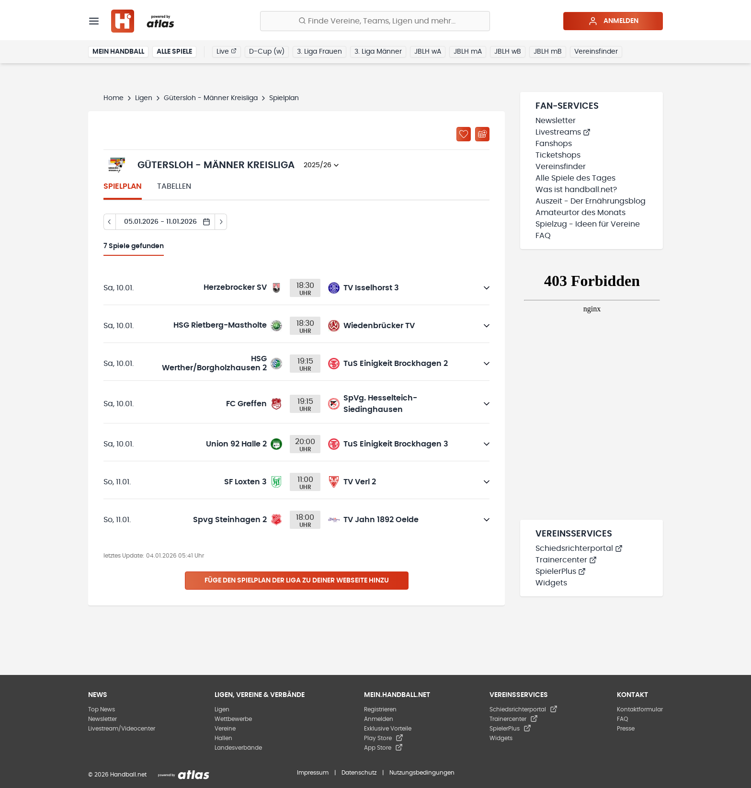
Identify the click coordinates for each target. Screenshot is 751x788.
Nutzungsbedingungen (422, 773)
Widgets (551, 583)
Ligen (143, 98)
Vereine (225, 728)
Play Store (383, 738)
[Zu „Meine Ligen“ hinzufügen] (463, 134)
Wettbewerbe (233, 719)
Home (113, 98)
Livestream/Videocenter (121, 728)
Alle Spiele (174, 51)
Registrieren (380, 709)
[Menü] (93, 21)
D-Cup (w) (266, 51)
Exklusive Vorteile (387, 728)
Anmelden (613, 21)
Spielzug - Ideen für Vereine (587, 224)
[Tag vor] (221, 222)
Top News (101, 709)
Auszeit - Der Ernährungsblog (590, 201)
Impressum (313, 773)
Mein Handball (118, 51)
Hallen (223, 738)
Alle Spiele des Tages (575, 178)
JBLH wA (427, 51)
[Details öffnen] (486, 288)
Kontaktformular (640, 709)
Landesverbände (238, 748)
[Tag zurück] (109, 222)
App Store (383, 748)
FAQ (543, 236)
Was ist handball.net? (576, 190)
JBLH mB (548, 51)
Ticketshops (557, 155)
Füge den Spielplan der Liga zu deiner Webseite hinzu (297, 580)
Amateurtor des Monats (580, 213)
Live (226, 51)
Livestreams (563, 132)
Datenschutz (358, 773)
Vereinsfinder (596, 51)
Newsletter (555, 121)
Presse (626, 728)
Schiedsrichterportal (579, 548)
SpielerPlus (560, 571)
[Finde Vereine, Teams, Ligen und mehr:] (375, 21)
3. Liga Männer (378, 51)
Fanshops (553, 144)
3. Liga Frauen (319, 51)
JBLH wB (507, 51)
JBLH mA (468, 51)
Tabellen (174, 186)
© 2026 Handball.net (117, 774)
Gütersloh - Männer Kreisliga (211, 98)
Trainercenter (566, 560)
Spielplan (122, 186)
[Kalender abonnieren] (482, 134)
